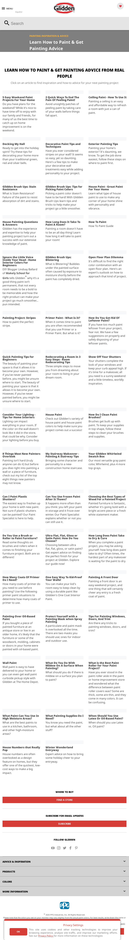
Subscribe (64, 823)
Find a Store (65, 799)
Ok (18, 931)
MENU (7, 8)
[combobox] (64, 23)
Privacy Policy (46, 935)
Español (18, 12)
